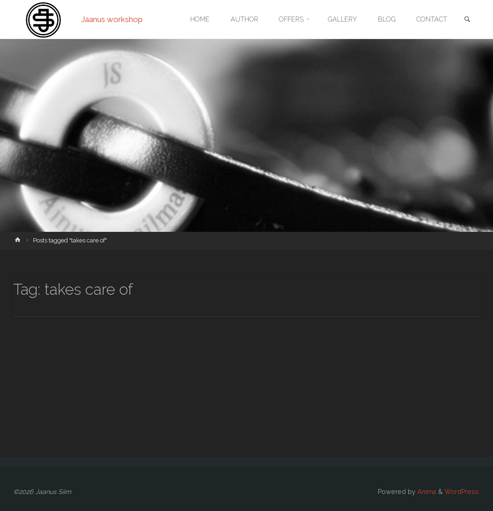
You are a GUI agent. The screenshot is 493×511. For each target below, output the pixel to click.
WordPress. (462, 491)
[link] (467, 20)
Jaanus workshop (112, 19)
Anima (425, 491)
